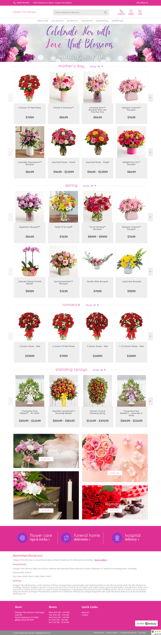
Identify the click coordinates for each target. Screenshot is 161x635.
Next (150, 98)
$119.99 (131, 356)
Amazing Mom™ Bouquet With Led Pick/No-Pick (97, 109)
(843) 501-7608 (23, 3)
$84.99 (63, 117)
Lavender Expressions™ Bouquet (30, 163)
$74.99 (131, 117)
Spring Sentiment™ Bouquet (63, 282)
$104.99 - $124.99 (30, 420)
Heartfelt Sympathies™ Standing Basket (63, 412)
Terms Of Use (99, 633)
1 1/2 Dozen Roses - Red (131, 346)
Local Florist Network (128, 633)
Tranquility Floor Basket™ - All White (29, 412)
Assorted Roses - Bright (97, 162)
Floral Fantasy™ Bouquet (97, 228)
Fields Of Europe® (63, 227)
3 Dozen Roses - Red (97, 346)
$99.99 (131, 291)
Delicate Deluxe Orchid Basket (29, 282)
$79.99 (30, 117)
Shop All (95, 66)
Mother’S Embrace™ (64, 107)
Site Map (142, 633)
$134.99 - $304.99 (98, 420)
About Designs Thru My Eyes (27, 555)
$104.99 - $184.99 (64, 420)
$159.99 (29, 356)
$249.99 (97, 356)
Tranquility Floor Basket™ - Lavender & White (131, 413)
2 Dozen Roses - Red (29, 346)
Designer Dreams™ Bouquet (131, 108)
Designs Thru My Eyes (24, 11)
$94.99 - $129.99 (63, 172)
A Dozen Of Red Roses (30, 107)
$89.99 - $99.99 (97, 236)
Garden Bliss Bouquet (97, 281)
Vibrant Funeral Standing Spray (97, 412)
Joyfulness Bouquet (131, 281)
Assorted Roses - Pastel (63, 162)
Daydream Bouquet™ (29, 227)
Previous (10, 98)
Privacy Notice (112, 633)
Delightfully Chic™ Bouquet (131, 163)
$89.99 (30, 291)
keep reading (101, 560)
